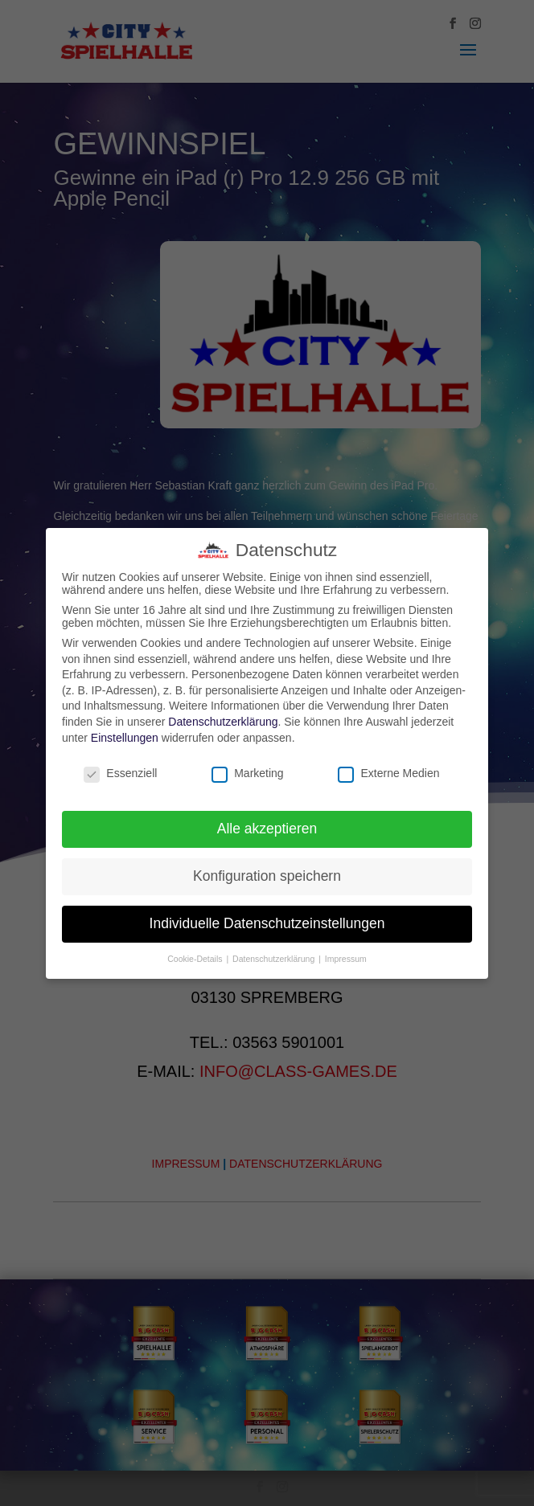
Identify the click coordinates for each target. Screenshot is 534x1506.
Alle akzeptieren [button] (267, 829)
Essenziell (120, 773)
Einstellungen (124, 737)
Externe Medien (388, 773)
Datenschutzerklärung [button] (274, 959)
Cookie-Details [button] (195, 959)
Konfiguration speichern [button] (267, 876)
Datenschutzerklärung (222, 721)
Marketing (247, 773)
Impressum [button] (346, 959)
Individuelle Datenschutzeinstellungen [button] (267, 923)
